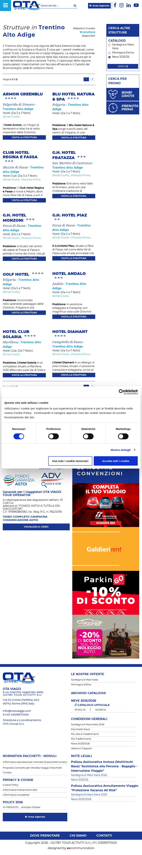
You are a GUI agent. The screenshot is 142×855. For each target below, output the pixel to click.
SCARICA (100, 710)
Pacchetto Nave (80, 729)
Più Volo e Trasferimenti (85, 734)
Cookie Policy (10, 785)
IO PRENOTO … (21, 807)
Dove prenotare (45, 835)
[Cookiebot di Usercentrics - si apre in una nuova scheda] (121, 392)
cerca (123, 66)
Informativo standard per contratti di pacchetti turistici (35, 762)
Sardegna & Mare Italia (84, 680)
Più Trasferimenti (81, 739)
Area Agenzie (99, 5)
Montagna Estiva (121, 52)
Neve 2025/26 (118, 57)
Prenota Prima (30, 179)
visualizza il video (36, 527)
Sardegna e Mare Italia (121, 46)
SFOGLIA (80, 710)
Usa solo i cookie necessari (70, 461)
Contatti (104, 835)
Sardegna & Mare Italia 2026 (87, 724)
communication (80, 848)
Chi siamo (78, 835)
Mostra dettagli (121, 449)
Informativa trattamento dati (20, 790)
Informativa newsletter (16, 795)
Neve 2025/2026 (80, 744)
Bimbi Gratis (11, 117)
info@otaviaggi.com (17, 711)
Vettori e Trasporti (81, 748)
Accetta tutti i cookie (115, 461)
